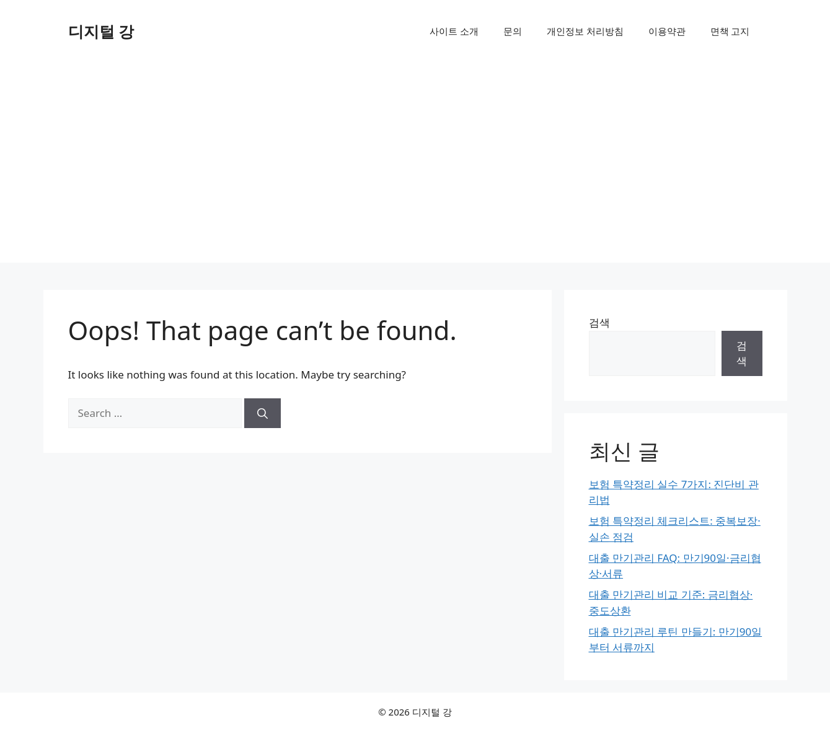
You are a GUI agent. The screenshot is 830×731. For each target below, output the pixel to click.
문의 (512, 31)
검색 (599, 322)
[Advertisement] (415, 169)
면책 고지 (730, 31)
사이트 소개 (454, 31)
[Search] (262, 413)
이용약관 (667, 31)
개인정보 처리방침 (585, 31)
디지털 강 (101, 31)
